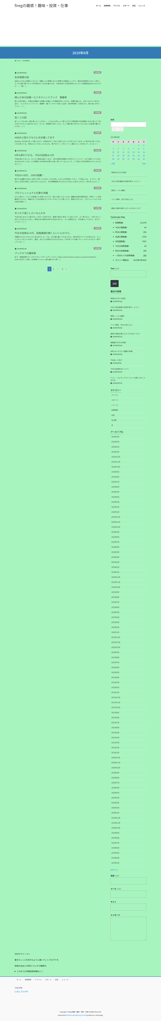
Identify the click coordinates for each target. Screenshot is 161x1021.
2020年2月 (115, 807)
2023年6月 (115, 607)
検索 (112, 119)
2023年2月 (115, 627)
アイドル (114, 395)
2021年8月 (115, 717)
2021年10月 (115, 707)
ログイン (114, 869)
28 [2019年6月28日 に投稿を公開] (134, 159)
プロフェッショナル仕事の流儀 (31, 193)
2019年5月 (115, 853)
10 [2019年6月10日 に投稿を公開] (113, 152)
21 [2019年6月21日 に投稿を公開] (134, 155)
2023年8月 (115, 597)
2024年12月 (115, 517)
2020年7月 (115, 782)
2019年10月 (115, 828)
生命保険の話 (22, 77)
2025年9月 (115, 472)
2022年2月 (115, 687)
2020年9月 (115, 772)
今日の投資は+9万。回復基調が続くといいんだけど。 (43, 233)
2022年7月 (115, 662)
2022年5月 (115, 672)
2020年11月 (115, 762)
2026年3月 (115, 441)
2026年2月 (115, 447)
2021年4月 (115, 737)
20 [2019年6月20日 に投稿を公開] (128, 155)
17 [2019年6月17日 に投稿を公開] (113, 155)
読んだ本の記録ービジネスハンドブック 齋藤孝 (41, 97)
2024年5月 (115, 552)
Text (115, 268)
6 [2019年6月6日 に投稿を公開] (128, 148)
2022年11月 (115, 642)
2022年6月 (115, 667)
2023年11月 (115, 582)
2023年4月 (115, 617)
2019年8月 (115, 838)
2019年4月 (115, 858)
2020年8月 (115, 777)
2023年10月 (115, 587)
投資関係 (114, 410)
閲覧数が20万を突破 (118, 342)
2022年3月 (115, 682)
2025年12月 (115, 457)
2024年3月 (115, 562)
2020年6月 (115, 787)
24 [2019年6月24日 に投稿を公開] (113, 159)
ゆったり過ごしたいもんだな (30, 213)
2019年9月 (115, 833)
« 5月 (113, 163)
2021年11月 (115, 702)
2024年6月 (115, 547)
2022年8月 (115, 657)
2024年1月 (115, 572)
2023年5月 (115, 612)
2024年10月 (115, 527)
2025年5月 (115, 492)
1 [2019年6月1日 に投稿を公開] (138, 145)
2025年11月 (115, 462)
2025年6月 (115, 487)
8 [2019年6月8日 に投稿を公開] (138, 148)
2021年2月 (115, 747)
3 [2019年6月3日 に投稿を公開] (113, 148)
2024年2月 (115, 567)
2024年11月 (115, 522)
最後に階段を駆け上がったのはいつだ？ (126, 208)
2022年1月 (115, 692)
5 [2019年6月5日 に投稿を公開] (123, 148)
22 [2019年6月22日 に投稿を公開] (139, 155)
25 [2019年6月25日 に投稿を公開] (118, 159)
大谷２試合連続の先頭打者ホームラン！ (126, 181)
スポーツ (114, 400)
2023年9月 (115, 592)
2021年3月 (115, 742)
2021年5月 (115, 732)
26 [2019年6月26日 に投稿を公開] (123, 159)
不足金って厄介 (116, 360)
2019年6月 (115, 848)
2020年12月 (115, 757)
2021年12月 (115, 697)
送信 (114, 283)
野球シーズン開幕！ (118, 190)
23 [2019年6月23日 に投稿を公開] (144, 155)
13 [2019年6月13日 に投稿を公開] (128, 152)
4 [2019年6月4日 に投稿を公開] (118, 148)
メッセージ (115, 914)
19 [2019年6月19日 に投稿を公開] (123, 155)
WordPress (69, 1015)
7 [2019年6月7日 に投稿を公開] (133, 148)
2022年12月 (115, 637)
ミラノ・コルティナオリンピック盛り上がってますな (128, 379)
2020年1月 (115, 812)
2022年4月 (115, 677)
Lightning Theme (80, 1015)
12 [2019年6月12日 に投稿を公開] (123, 152)
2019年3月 (115, 863)
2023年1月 (115, 632)
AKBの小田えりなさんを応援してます (35, 137)
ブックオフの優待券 (25, 253)
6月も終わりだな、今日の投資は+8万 (34, 155)
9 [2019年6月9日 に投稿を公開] (143, 148)
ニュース (114, 405)
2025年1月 (115, 512)
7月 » (144, 163)
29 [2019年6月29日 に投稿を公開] (139, 159)
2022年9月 (115, 652)
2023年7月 (115, 602)
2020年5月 (115, 792)
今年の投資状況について (120, 369)
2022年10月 (115, 647)
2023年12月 (115, 577)
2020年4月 (115, 797)
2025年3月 (115, 502)
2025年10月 (115, 467)
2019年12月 (115, 818)
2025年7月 (115, 482)
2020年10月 (115, 767)
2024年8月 (115, 537)
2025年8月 (115, 477)
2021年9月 (115, 712)
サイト (113, 901)
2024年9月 (115, 532)
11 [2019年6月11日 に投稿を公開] (118, 152)
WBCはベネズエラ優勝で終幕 (121, 351)
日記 (113, 415)
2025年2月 (115, 507)
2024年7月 (115, 542)
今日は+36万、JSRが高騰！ (29, 175)
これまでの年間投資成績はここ (30, 971)
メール (116, 888)
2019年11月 (115, 823)
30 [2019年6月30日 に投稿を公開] (144, 159)
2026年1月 (115, 452)
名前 (115, 875)
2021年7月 (115, 722)
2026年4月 (115, 436)
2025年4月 (115, 497)
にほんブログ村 (21, 991)
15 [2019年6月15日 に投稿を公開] (139, 152)
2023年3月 (115, 622)
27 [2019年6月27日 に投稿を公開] (128, 159)
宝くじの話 (20, 117)
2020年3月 (115, 802)
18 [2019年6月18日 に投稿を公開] (118, 155)
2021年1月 (115, 752)
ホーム (18, 979)
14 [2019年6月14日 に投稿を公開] (134, 152)
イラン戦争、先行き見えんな (122, 199)
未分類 (97, 72)
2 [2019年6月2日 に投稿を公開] (143, 145)
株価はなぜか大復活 (118, 172)
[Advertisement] (80, 29)
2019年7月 (115, 843)
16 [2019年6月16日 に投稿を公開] (144, 152)
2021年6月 (115, 727)
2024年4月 (115, 557)
